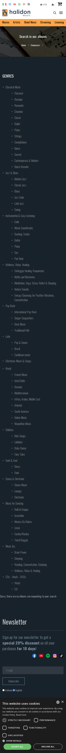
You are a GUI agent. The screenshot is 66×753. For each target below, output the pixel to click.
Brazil (17, 349)
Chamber (18, 111)
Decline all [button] (48, 746)
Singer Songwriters (23, 318)
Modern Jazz (20, 179)
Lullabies (18, 442)
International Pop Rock (25, 312)
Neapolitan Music (22, 424)
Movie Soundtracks (23, 228)
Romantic (19, 105)
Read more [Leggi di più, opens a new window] (21, 715)
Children (9, 430)
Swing (17, 209)
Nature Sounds (21, 289)
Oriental (18, 405)
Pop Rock (10, 306)
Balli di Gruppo (21, 509)
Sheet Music (30, 22)
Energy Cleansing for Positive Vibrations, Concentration (34, 297)
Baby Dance (20, 448)
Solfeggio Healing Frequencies (29, 271)
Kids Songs (20, 436)
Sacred (17, 154)
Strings (18, 136)
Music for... (11, 546)
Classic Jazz (20, 185)
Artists (16, 22)
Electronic (19, 497)
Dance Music (20, 485)
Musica (5, 22)
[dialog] (33, 725)
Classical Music (13, 87)
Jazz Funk (19, 197)
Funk (16, 473)
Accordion (19, 515)
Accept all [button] (17, 746)
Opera (17, 148)
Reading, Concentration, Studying (30, 564)
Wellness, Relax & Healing (27, 571)
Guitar (17, 240)
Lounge (18, 491)
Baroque (18, 99)
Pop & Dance (21, 342)
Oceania (18, 387)
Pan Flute (18, 258)
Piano (17, 130)
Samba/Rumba (21, 534)
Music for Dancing (14, 503)
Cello (16, 222)
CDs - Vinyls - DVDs (16, 577)
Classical (18, 93)
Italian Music (20, 417)
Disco (17, 466)
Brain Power (20, 552)
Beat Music (20, 324)
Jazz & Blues (12, 173)
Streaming (45, 22)
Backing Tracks (22, 234)
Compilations (20, 142)
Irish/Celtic (19, 381)
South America (21, 411)
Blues (17, 191)
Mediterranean (21, 393)
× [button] (62, 702)
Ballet (17, 124)
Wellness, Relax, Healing (17, 265)
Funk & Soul (11, 460)
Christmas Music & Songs (18, 361)
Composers (35, 45)
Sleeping (18, 558)
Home (23, 45)
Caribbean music (22, 355)
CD (15, 589)
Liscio (17, 528)
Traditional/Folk (21, 330)
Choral (17, 118)
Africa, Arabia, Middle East (27, 399)
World (8, 368)
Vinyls (17, 583)
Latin (8, 336)
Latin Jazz (19, 203)
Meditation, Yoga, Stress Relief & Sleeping (35, 283)
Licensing (59, 22)
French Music (20, 375)
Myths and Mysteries (24, 277)
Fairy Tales (19, 454)
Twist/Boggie (21, 540)
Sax (16, 252)
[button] (33, 740)
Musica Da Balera (23, 522)
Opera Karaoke (21, 167)
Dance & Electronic (15, 479)
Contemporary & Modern (26, 160)
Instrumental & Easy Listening (20, 216)
